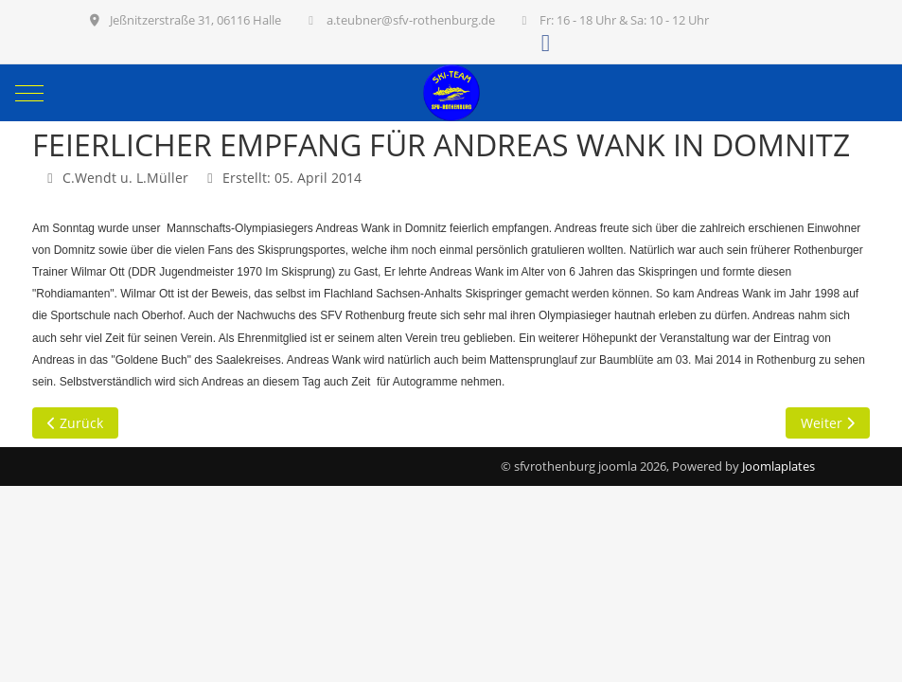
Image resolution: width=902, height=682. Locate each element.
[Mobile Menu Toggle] (29, 93)
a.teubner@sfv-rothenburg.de (411, 19)
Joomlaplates (778, 466)
